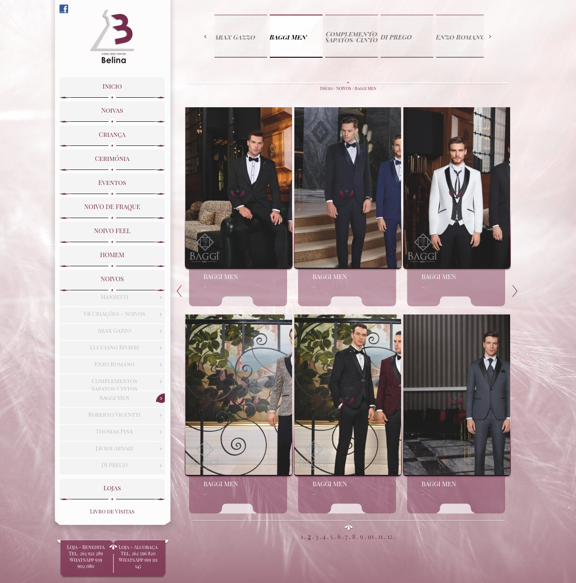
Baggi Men (366, 88)
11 (380, 536)
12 (389, 536)
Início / (328, 88)
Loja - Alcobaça (138, 556)
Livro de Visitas (112, 511)
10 (370, 536)
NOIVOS (343, 88)
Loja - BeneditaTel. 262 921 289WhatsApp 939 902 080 (85, 560)
